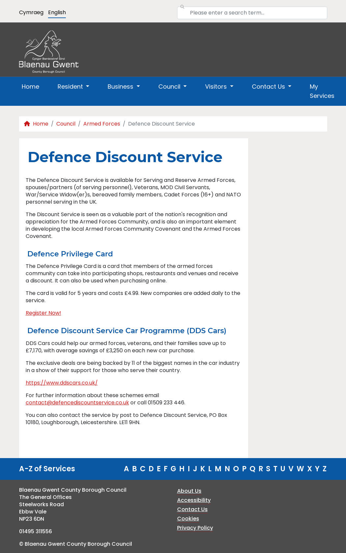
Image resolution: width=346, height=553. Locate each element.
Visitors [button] (216, 86)
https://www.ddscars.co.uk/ (62, 383)
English (57, 12)
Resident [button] (71, 86)
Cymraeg (31, 12)
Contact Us (192, 509)
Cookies (188, 518)
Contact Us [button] (269, 86)
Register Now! (43, 313)
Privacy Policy (195, 528)
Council (65, 124)
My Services (322, 91)
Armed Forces (101, 124)
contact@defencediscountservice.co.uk (77, 402)
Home (30, 86)
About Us (189, 491)
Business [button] (121, 86)
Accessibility (194, 500)
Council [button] (170, 86)
